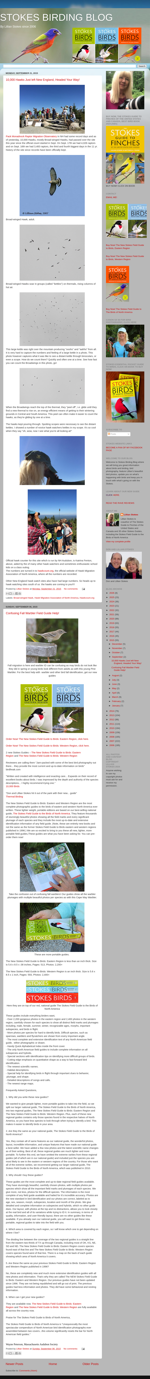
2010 (112, 728)
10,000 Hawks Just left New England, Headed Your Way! (43, 79)
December (117, 644)
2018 (112, 627)
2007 (112, 741)
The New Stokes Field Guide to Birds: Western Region (48, 756)
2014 (112, 711)
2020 (112, 618)
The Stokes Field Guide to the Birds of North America (41, 813)
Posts (112, 434)
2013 (112, 715)
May (114, 688)
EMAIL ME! (111, 197)
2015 (112, 640)
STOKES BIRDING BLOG (56, 17)
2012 (112, 719)
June (114, 684)
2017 (112, 631)
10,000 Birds (12, 786)
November (117, 648)
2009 (112, 732)
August (116, 675)
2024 (112, 601)
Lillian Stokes (131, 514)
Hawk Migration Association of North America (56, 598)
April (114, 693)
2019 (112, 623)
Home (53, 1364)
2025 (112, 597)
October (116, 652)
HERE (116, 495)
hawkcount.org (46, 571)
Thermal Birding (14, 796)
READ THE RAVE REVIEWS (120, 503)
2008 (112, 737)
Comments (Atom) (28, 1370)
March (115, 697)
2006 (112, 745)
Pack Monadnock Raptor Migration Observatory (31, 136)
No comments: (71, 589)
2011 (112, 724)
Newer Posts (14, 1364)
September (117, 657)
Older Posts (90, 1364)
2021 (112, 614)
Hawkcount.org (87, 598)
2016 (112, 636)
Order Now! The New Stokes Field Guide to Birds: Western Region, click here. (48, 745)
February (116, 701)
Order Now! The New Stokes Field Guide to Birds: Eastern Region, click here (47, 739)
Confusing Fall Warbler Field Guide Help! (32, 613)
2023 (112, 606)
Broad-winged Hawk (23, 598)
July (114, 680)
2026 (112, 593)
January (116, 705)
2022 (112, 610)
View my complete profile (118, 541)
